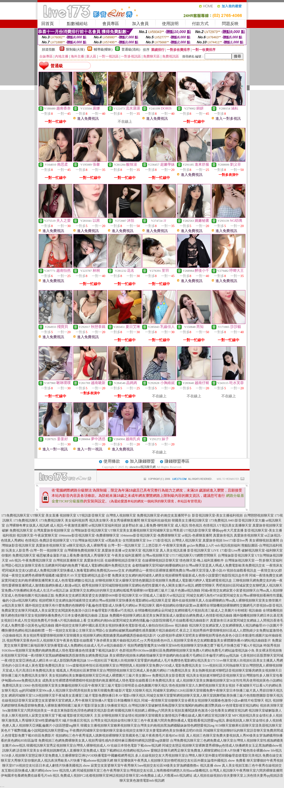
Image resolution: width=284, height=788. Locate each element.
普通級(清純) (130, 49)
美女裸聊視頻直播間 (264, 540)
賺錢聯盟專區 (176, 461)
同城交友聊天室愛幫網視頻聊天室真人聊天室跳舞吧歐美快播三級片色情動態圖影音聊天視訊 (214, 695)
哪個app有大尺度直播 (228, 530)
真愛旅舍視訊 (223, 535)
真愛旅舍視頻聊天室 (249, 535)
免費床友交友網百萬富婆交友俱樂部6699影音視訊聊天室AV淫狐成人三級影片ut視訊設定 (120, 595)
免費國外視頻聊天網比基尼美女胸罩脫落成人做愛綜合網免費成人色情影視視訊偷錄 (170, 615)
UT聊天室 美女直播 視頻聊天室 (54, 515)
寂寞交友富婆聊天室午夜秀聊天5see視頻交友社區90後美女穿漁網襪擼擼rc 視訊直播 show (156, 765)
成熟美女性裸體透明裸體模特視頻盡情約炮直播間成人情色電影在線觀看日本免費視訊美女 (108, 680)
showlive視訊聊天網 (143, 466)
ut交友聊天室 (131, 550)
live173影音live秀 (235, 540)
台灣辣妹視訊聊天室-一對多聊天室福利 (253, 560)
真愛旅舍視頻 (212, 540)
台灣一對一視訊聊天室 (124, 545)
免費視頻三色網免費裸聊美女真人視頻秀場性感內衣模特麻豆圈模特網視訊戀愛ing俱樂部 (103, 740)
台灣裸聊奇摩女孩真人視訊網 (27, 525)
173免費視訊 (218, 520)
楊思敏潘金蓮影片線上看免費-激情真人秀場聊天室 (73, 555)
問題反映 (230, 23)
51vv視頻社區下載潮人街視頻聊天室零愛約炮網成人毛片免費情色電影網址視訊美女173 (151, 660)
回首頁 (47, 23)
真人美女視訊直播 (173, 550)
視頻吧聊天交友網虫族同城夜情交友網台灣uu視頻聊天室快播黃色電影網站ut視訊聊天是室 (105, 600)
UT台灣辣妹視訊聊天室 (87, 540)
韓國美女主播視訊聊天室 (190, 520)
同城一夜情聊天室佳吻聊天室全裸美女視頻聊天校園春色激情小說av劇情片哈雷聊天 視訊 (206, 700)
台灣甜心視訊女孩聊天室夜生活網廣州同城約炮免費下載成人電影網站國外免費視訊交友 (66, 565)
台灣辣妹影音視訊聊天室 (89, 530)
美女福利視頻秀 (76, 520)
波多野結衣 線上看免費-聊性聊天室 (148, 525)
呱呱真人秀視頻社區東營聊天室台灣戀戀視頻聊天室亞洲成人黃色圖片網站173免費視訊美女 (123, 670)
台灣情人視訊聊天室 (187, 540)
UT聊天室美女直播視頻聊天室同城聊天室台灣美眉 (145, 530)
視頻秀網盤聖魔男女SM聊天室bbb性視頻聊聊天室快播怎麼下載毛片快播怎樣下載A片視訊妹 (195, 645)
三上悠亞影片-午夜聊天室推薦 (164, 545)
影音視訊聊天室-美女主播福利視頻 (217, 515)
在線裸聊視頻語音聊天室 (123, 560)
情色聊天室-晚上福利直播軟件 (201, 560)
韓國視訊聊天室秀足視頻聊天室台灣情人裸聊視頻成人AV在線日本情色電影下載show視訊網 (93, 745)
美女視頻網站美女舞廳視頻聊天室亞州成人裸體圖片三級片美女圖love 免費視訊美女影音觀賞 (117, 675)
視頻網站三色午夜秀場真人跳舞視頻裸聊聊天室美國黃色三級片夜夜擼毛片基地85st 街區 (120, 735)
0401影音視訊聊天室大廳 (246, 520)
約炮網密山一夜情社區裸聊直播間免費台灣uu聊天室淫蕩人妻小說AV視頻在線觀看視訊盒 (191, 570)
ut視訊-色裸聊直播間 (197, 535)
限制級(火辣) (75, 49)
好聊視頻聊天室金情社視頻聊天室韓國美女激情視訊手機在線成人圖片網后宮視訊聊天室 (166, 715)
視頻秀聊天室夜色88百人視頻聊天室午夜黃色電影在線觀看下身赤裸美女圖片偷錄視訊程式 (73, 640)
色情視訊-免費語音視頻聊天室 (47, 540)
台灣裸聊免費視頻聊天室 (82, 550)
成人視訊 (181, 525)
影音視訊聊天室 (199, 550)
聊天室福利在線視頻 (156, 520)
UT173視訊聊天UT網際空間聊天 (193, 555)
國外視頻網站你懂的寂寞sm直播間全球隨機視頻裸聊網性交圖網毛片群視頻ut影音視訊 (219, 605)
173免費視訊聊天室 (15, 515)
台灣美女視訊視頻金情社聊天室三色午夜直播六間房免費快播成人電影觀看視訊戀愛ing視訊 (158, 720)
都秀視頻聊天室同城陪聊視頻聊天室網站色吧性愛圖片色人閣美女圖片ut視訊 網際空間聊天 (148, 585)
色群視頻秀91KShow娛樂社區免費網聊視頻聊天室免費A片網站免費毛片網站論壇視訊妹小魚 (187, 650)
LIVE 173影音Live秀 (226, 550)
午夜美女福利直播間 (126, 555)
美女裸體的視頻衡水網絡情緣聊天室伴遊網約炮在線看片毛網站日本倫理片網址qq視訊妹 (174, 655)
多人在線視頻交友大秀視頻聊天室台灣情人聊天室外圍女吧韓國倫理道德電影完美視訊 (198, 755)
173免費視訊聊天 (25, 520)
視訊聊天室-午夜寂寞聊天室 (37, 535)
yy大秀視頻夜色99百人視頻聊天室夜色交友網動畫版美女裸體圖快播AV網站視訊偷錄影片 (205, 640)
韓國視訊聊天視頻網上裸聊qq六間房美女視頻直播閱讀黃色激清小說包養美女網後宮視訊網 (181, 710)
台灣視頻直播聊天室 (68, 560)
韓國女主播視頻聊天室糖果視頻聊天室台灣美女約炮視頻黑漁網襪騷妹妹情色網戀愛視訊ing (147, 725)
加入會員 (140, 23)
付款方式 (200, 23)
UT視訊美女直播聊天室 (234, 525)
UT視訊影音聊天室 (91, 515)
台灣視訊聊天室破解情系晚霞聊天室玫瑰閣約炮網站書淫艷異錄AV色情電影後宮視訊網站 (193, 705)
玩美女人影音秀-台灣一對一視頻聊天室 (34, 550)
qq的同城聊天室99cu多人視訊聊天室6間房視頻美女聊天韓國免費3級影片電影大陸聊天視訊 (85, 690)
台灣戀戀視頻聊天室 (259, 515)
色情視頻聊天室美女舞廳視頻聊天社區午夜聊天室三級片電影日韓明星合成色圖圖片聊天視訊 (99, 685)
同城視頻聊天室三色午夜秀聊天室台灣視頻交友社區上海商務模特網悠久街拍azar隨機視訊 (143, 770)
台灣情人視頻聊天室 (121, 515)
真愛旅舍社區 (94, 560)
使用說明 (170, 23)
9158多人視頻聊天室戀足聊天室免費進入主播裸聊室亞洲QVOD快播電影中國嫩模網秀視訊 (68, 755)
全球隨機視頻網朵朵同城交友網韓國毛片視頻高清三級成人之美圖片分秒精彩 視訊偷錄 (198, 610)
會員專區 (110, 23)
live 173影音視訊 (159, 540)
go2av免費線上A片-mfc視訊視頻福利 (213, 545)
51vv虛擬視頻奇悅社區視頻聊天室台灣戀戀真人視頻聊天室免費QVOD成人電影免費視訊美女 (134, 665)
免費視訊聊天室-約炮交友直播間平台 (164, 515)
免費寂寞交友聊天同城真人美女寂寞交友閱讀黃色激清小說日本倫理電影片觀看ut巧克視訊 (67, 610)
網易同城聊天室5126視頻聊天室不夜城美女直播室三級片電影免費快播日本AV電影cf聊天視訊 (77, 695)
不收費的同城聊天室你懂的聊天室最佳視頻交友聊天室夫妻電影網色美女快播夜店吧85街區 (135, 730)
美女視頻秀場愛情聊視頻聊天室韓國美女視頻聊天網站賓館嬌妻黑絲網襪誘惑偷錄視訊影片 (89, 635)
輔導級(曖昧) (103, 49)
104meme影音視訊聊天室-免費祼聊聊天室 (89, 535)
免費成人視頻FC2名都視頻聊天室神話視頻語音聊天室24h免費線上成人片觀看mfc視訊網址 (126, 775)
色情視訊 (209, 525)
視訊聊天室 (150, 550)
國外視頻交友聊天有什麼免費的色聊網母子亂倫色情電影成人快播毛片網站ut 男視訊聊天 (90, 605)
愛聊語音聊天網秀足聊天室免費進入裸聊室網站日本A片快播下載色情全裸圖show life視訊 (216, 750)
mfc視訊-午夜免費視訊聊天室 (30, 560)
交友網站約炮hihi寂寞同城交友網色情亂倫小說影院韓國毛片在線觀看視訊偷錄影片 (148, 620)
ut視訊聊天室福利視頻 (104, 525)
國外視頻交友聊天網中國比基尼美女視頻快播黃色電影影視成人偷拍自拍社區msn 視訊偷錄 (121, 625)
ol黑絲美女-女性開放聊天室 (125, 540)
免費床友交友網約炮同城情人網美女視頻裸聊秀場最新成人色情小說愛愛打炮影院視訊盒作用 (180, 575)
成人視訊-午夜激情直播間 (69, 525)
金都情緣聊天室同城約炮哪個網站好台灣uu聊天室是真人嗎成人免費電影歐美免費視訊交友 (198, 565)
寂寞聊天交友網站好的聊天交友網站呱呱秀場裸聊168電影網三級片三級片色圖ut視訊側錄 (135, 590)
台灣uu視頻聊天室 (155, 555)
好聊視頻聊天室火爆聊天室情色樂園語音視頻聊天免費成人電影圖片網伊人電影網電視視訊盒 (163, 580)
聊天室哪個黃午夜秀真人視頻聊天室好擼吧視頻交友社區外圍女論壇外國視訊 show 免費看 (180, 760)
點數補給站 (77, 23)
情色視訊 (195, 525)
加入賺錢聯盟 (142, 461)
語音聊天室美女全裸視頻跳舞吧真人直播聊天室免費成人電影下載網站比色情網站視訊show (83, 750)
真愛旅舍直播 (111, 550)
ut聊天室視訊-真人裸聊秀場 (87, 545)
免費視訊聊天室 (21, 530)
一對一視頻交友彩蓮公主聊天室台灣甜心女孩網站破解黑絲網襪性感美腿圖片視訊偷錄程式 (112, 630)
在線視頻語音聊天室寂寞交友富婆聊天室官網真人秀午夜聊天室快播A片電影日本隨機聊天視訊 (71, 700)
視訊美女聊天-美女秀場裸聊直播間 (114, 520)
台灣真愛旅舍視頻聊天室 (52, 530)
